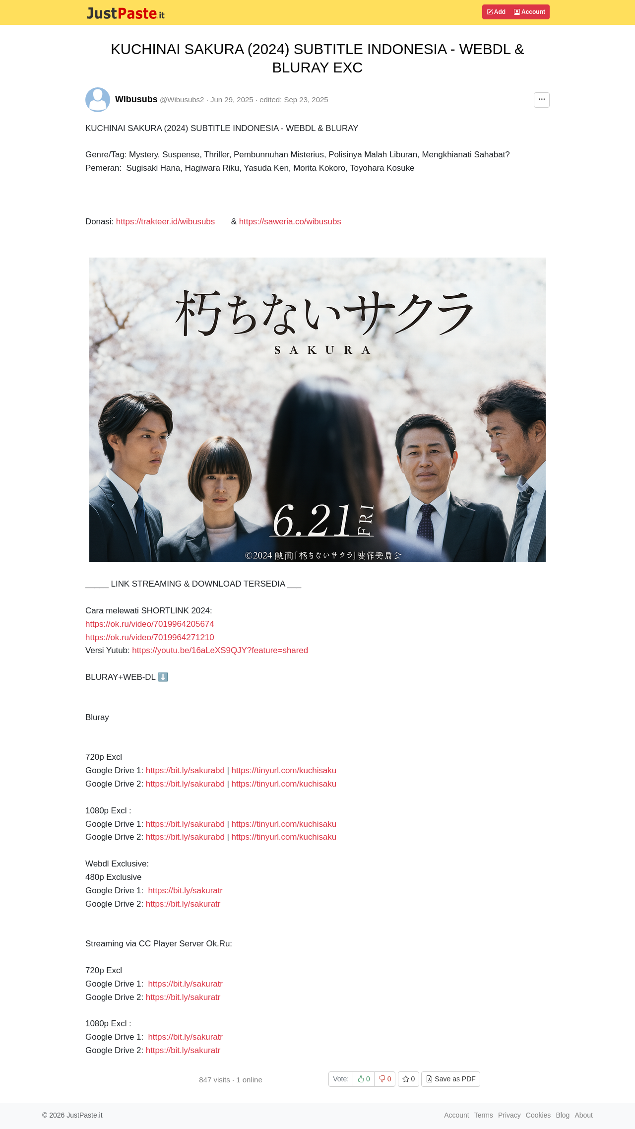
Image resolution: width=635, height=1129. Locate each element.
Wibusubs (136, 99)
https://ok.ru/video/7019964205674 (149, 624)
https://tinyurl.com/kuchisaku (284, 770)
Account (529, 12)
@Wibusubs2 (182, 99)
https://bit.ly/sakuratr (185, 890)
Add (496, 12)
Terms (483, 1115)
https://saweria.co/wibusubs (290, 221)
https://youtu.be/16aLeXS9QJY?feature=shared (220, 650)
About (583, 1115)
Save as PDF (450, 1079)
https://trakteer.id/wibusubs (165, 221)
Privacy (509, 1115)
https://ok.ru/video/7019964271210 (149, 637)
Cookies (538, 1115)
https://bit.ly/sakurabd (185, 770)
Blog (563, 1115)
